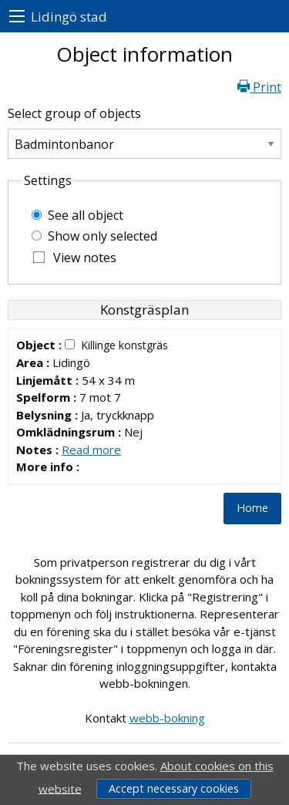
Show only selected (102, 235)
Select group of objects (74, 113)
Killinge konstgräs (124, 345)
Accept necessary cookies (174, 788)
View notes (84, 257)
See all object (85, 215)
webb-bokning (167, 718)
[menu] (17, 16)
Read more (91, 449)
